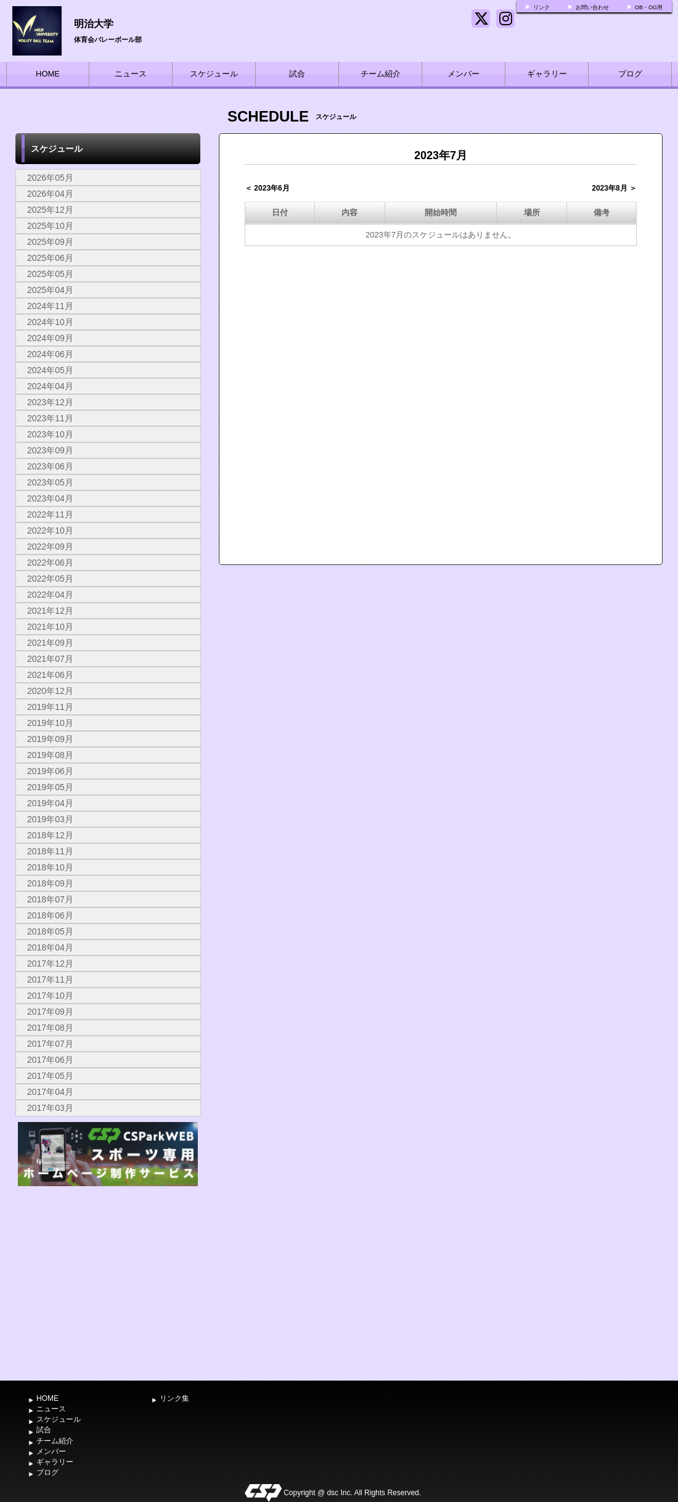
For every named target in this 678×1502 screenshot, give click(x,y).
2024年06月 (50, 354)
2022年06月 (50, 562)
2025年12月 (50, 210)
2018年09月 (50, 883)
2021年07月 (50, 659)
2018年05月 (50, 931)
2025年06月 (50, 258)
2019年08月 (50, 755)
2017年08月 (50, 1028)
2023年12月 (50, 402)
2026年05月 (50, 178)
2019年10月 (50, 723)
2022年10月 (50, 530)
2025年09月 (50, 242)
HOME (48, 73)
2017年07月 (50, 1044)
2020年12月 (50, 691)
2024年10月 (50, 322)
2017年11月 (50, 979)
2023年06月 (50, 466)
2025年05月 (50, 274)
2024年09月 (50, 338)
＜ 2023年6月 (267, 188)
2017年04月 (50, 1092)
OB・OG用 (649, 7)
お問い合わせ (592, 7)
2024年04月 (50, 386)
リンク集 (174, 1398)
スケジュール (214, 73)
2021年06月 (50, 675)
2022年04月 (50, 595)
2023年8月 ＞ (614, 188)
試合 (297, 73)
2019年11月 (50, 707)
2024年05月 (50, 370)
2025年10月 (50, 226)
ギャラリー (547, 73)
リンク (541, 7)
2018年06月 (50, 915)
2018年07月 (50, 899)
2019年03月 (50, 819)
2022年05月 (50, 579)
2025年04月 (50, 290)
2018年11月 (50, 851)
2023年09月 (50, 450)
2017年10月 (50, 996)
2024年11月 (50, 306)
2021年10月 (50, 627)
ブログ (630, 73)
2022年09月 (50, 546)
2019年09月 (50, 739)
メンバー (463, 73)
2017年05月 (50, 1076)
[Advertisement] (107, 1282)
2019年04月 (50, 803)
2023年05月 (50, 482)
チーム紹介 (381, 73)
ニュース (131, 73)
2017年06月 (50, 1060)
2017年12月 (50, 963)
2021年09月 (50, 643)
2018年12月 (50, 835)
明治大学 (93, 24)
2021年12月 (50, 611)
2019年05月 (50, 787)
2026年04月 (50, 194)
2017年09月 (50, 1012)
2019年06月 (50, 771)
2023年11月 (50, 418)
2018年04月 (50, 947)
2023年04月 (50, 498)
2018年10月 (50, 867)
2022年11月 (50, 514)
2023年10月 (50, 434)
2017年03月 (50, 1108)
